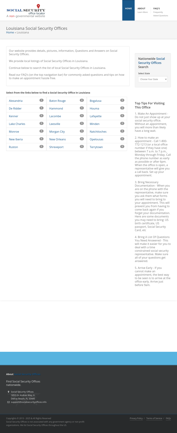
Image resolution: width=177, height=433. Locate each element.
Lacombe (55, 116)
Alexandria (15, 101)
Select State (144, 73)
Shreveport (56, 147)
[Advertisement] (88, 326)
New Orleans (57, 139)
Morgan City (57, 131)
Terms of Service (154, 418)
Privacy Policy (136, 418)
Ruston (13, 147)
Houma (94, 108)
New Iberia (16, 139)
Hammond (56, 108)
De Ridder (15, 108)
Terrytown (96, 147)
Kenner (13, 116)
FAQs (168, 418)
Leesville (54, 124)
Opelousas (96, 139)
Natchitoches (98, 131)
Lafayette (96, 116)
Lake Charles (17, 124)
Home (10, 32)
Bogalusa (95, 101)
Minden (94, 124)
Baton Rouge (57, 101)
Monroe (14, 131)
